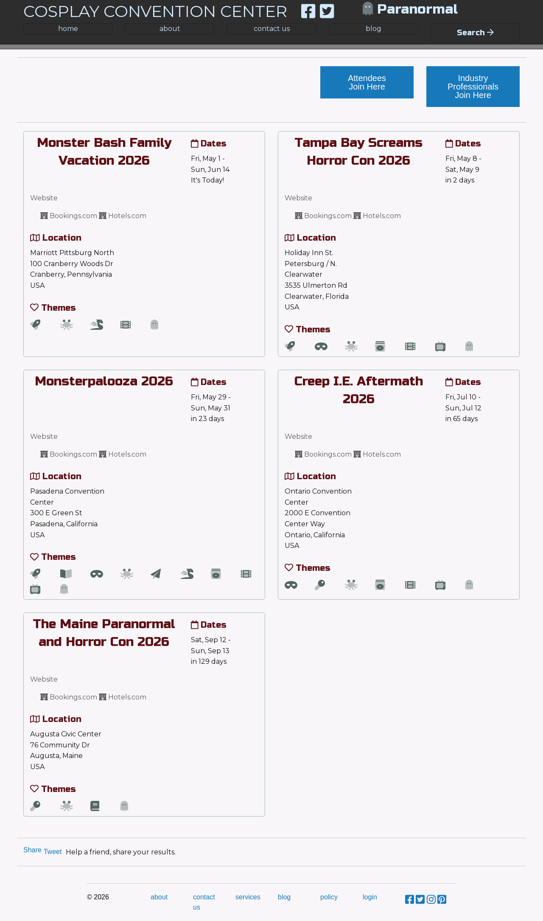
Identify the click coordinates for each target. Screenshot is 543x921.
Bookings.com (68, 216)
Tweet (53, 851)
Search (475, 32)
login (370, 897)
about (170, 29)
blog (373, 29)
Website (44, 198)
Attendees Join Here (367, 82)
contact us (272, 29)
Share (32, 850)
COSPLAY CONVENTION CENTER (155, 11)
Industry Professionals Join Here (473, 86)
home (68, 29)
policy (329, 897)
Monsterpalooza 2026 (104, 381)
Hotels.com (122, 216)
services (247, 897)
